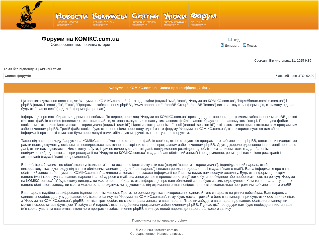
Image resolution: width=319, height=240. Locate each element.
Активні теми (50, 69)
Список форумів (18, 76)
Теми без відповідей (20, 69)
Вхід (234, 40)
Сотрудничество (142, 234)
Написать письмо (170, 234)
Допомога (230, 45)
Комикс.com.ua (167, 230)
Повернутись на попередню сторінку (159, 220)
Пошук (250, 45)
